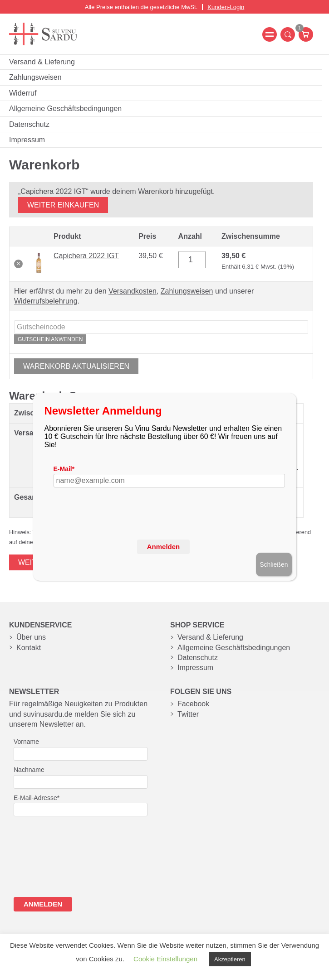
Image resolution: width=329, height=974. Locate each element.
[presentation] (123, 529)
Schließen (274, 564)
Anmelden (163, 546)
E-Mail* (64, 469)
